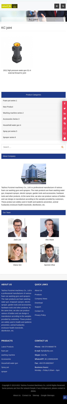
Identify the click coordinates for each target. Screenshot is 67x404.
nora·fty (44, 355)
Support (38, 307)
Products (38, 295)
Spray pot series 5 (10, 131)
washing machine (8, 355)
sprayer (4, 372)
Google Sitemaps (47, 395)
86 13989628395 (51, 359)
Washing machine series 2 (13, 113)
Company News (41, 299)
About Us (38, 290)
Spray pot (5, 367)
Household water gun (9, 363)
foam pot (4, 351)
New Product (8, 107)
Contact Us (39, 311)
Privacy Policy (40, 315)
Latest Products (7, 347)
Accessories (6, 359)
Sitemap (36, 395)
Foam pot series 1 (10, 101)
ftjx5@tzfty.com (47, 351)
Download (39, 303)
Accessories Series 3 (11, 119)
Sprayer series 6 (9, 137)
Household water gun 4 (12, 125)
